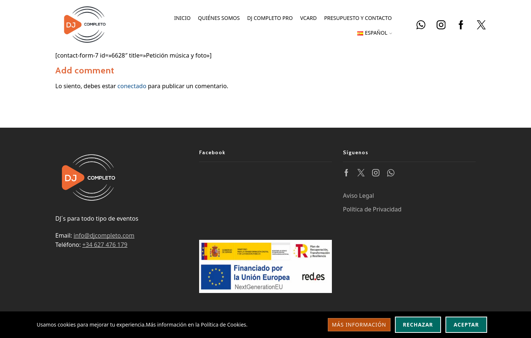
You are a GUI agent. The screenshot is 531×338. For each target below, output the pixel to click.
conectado (132, 86)
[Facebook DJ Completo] (461, 25)
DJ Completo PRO (270, 17)
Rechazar (418, 324)
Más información (359, 324)
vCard (308, 17)
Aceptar (466, 324)
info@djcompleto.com (104, 235)
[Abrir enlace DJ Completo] (421, 25)
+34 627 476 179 (104, 245)
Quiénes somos (219, 17)
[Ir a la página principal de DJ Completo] (85, 23)
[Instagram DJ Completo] (441, 25)
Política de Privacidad (372, 209)
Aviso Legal (358, 196)
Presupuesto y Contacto (358, 17)
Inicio (182, 17)
